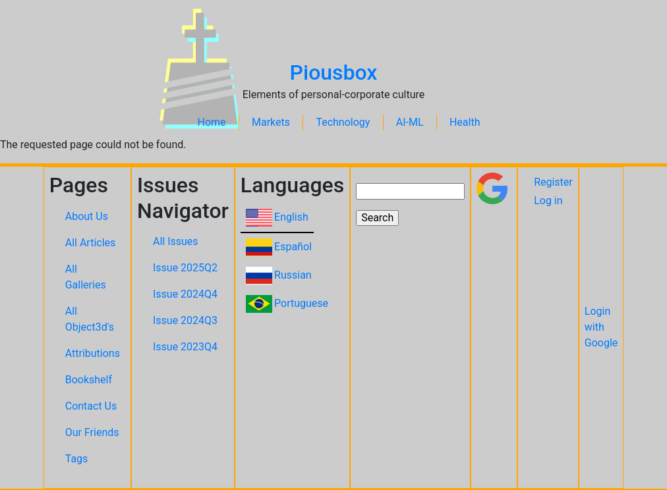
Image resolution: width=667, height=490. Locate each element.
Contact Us (91, 406)
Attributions (92, 353)
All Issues (175, 241)
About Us (86, 216)
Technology (343, 122)
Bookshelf (88, 379)
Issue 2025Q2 (185, 267)
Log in (548, 200)
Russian (293, 275)
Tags (76, 458)
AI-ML (410, 122)
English (291, 217)
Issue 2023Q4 (185, 346)
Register (553, 182)
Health (465, 122)
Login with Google (601, 327)
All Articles (90, 242)
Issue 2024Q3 (185, 320)
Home (212, 122)
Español (293, 246)
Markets (271, 122)
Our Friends (92, 432)
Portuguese (301, 303)
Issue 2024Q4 (185, 294)
